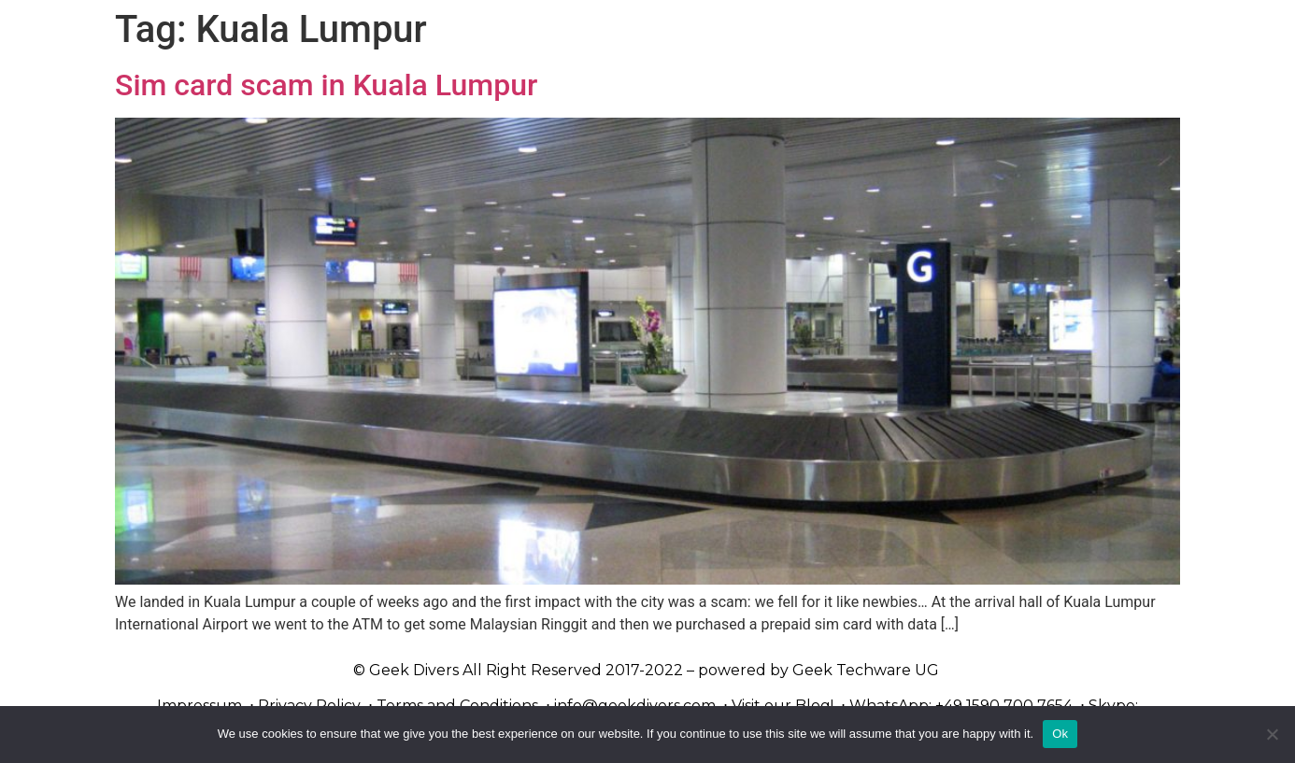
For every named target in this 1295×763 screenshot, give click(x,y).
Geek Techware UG (865, 670)
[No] (1271, 734)
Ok (1060, 734)
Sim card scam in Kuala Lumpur (326, 85)
